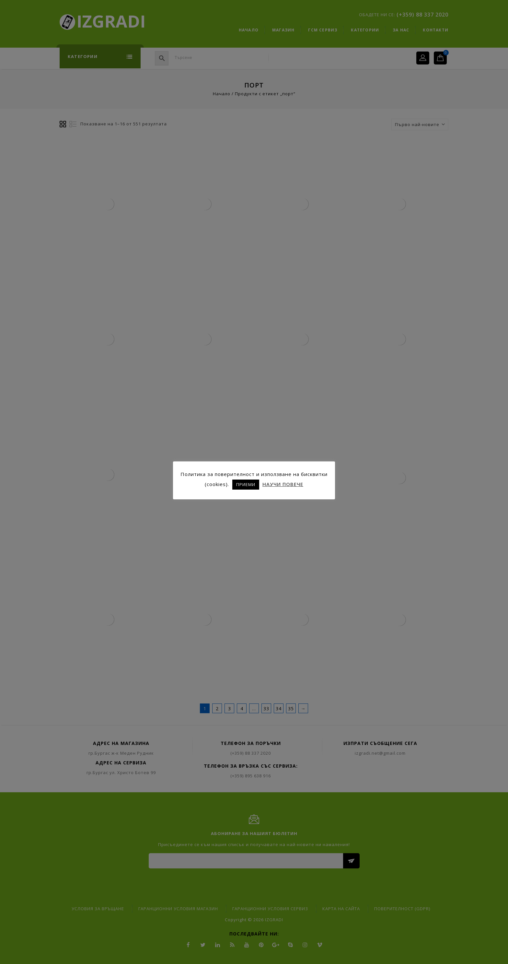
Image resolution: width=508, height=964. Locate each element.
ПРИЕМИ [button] (245, 484)
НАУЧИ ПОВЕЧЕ (282, 484)
